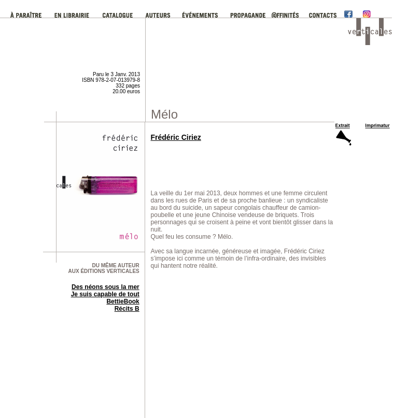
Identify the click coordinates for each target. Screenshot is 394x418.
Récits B (127, 308)
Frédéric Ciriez (176, 137)
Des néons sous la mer (105, 287)
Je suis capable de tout (105, 294)
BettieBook (122, 301)
